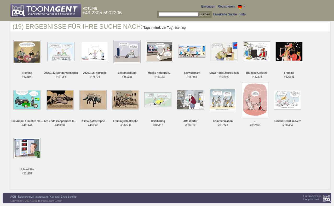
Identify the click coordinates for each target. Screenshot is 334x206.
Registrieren (226, 6)
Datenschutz (25, 196)
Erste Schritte (69, 196)
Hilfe (242, 14)
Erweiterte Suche (225, 14)
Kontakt (54, 196)
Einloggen (208, 6)
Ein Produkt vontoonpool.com (312, 198)
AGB (13, 196)
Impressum (41, 196)
